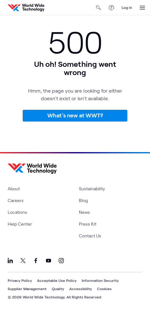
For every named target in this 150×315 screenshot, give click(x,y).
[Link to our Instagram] (61, 260)
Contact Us (90, 235)
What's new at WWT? (75, 115)
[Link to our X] (23, 260)
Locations (17, 212)
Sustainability (92, 188)
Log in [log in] (127, 7)
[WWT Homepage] (26, 7)
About (14, 188)
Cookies (104, 288)
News (84, 212)
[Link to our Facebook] (35, 260)
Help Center (20, 224)
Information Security (100, 280)
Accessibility (80, 288)
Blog (83, 200)
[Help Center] (111, 7)
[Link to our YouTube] (48, 260)
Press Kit (87, 224)
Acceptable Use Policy (57, 280)
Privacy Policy (20, 280)
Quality (58, 288)
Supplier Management (27, 288)
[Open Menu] (142, 7)
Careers (16, 200)
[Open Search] (98, 7)
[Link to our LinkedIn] (10, 260)
